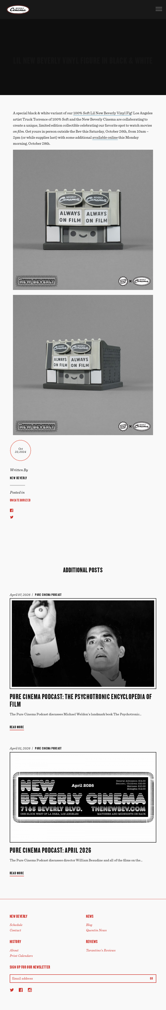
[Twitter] (12, 990)
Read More (17, 727)
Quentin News (96, 930)
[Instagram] (30, 990)
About (14, 950)
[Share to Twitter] (11, 517)
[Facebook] (21, 990)
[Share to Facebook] (11, 510)
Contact (15, 930)
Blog (89, 925)
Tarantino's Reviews (101, 950)
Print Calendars (21, 956)
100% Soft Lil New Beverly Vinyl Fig (102, 113)
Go (151, 978)
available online (105, 138)
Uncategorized (20, 500)
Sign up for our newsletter (30, 967)
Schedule (16, 925)
